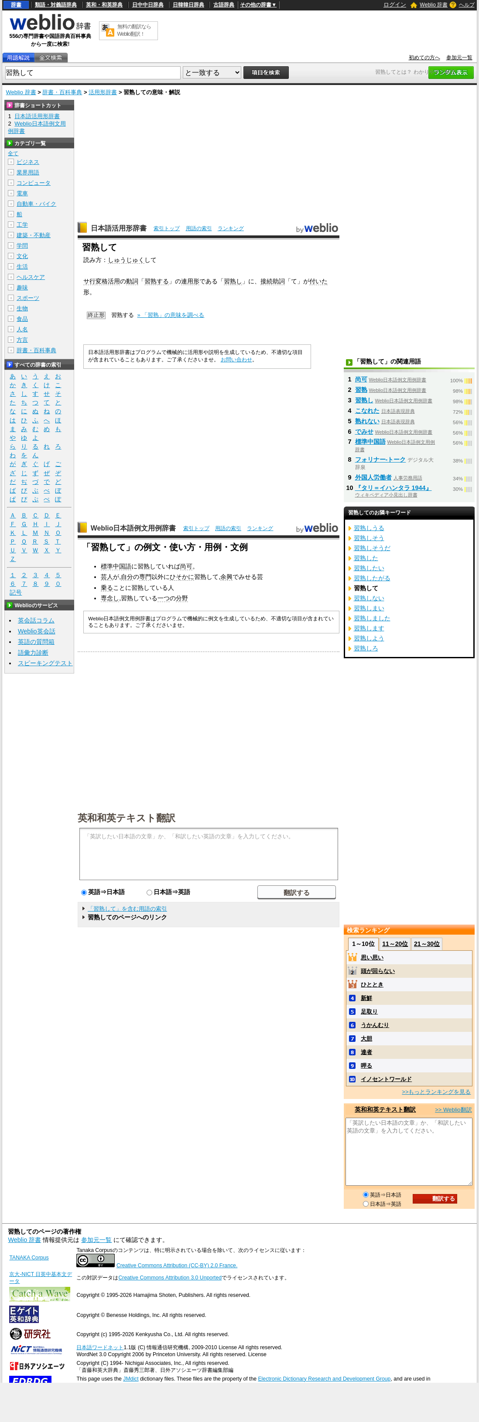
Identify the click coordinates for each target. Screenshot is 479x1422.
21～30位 (427, 943)
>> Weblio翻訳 (453, 1109)
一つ (163, 598)
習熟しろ (366, 648)
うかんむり (375, 1025)
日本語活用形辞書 (119, 228)
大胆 (366, 1038)
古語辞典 (223, 5)
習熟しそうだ (372, 547)
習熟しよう (369, 638)
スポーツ (28, 298)
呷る (366, 1065)
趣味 (22, 287)
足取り (369, 1011)
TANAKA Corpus (28, 1258)
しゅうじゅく (126, 259)
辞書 (16, 5)
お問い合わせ (236, 359)
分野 (182, 598)
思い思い (372, 957)
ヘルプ (467, 5)
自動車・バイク (36, 204)
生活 (22, 266)
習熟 (361, 389)
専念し (110, 598)
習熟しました (372, 618)
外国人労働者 (373, 477)
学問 (22, 245)
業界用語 (28, 172)
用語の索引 (199, 228)
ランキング (231, 228)
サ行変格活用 (101, 281)
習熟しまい (369, 608)
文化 (22, 256)
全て (13, 153)
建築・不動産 (34, 235)
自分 (127, 576)
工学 (22, 224)
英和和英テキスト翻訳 (126, 817)
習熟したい (369, 568)
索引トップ (167, 228)
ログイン (394, 4)
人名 (22, 329)
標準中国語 (116, 566)
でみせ (364, 431)
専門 (145, 576)
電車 (22, 193)
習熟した (366, 558)
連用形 (190, 281)
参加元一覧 (459, 57)
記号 (16, 593)
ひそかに (182, 576)
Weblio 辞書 (434, 5)
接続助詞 (272, 281)
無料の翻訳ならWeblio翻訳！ (134, 30)
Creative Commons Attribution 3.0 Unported (170, 1278)
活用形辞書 (103, 92)
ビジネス (28, 162)
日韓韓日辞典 (188, 5)
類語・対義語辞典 (56, 5)
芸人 (107, 576)
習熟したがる (372, 578)
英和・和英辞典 (104, 5)
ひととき (372, 984)
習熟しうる (369, 527)
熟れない (367, 421)
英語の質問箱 (36, 641)
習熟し (233, 281)
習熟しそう (369, 537)
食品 (22, 319)
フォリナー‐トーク (380, 459)
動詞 (132, 281)
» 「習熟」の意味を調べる (171, 315)
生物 (22, 308)
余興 (226, 576)
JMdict (130, 1379)
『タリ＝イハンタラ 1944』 (393, 487)
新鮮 (366, 998)
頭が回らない (378, 971)
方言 (22, 340)
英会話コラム (36, 620)
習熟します (369, 628)
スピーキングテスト (45, 663)
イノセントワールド (386, 1079)
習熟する (156, 281)
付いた (318, 281)
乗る (107, 587)
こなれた (367, 410)
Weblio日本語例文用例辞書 (133, 528)
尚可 (186, 566)
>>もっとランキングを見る (436, 1092)
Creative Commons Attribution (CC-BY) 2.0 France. (176, 1265)
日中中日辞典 (148, 5)
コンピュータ (34, 183)
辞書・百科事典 (62, 92)
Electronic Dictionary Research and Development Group (324, 1379)
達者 (366, 1052)
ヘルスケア (31, 277)
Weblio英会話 (36, 631)
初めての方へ (424, 57)
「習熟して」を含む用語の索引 (127, 908)
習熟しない (369, 598)
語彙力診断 (33, 652)
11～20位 (395, 943)
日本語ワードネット (99, 1347)
